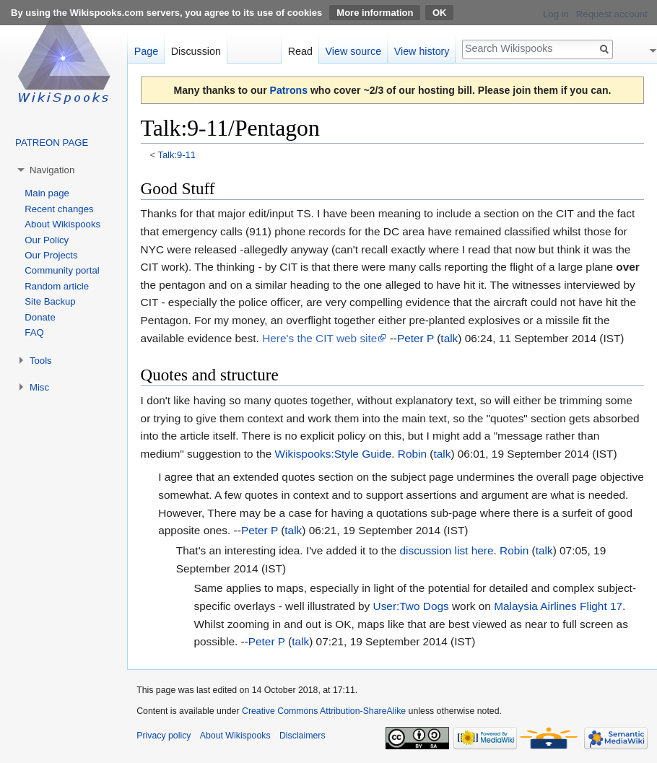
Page (146, 51)
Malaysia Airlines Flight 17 (558, 606)
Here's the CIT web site (319, 338)
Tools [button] (41, 360)
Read (300, 51)
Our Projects (51, 255)
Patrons (289, 90)
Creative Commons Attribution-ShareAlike (324, 711)
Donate (40, 317)
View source (354, 51)
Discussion (196, 51)
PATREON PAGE (51, 142)
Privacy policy (163, 736)
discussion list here (446, 550)
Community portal (62, 270)
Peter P (415, 338)
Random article (57, 286)
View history (422, 51)
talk (449, 338)
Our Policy (47, 240)
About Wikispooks (62, 224)
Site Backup (50, 301)
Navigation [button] (52, 170)
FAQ (34, 332)
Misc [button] (39, 387)
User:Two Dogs (411, 606)
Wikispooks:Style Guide (333, 454)
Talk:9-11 (176, 154)
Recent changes (59, 209)
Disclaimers (302, 736)
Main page (47, 193)
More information (374, 12)
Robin (412, 454)
